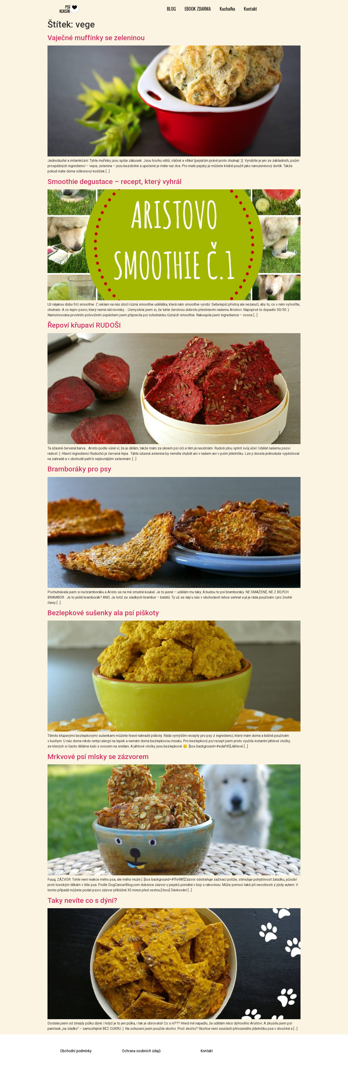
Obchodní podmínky (76, 1050)
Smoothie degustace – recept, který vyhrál (114, 181)
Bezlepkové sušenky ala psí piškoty (103, 613)
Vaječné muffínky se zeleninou (96, 38)
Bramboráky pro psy (79, 469)
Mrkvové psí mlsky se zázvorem (98, 756)
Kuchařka (227, 8)
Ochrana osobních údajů (141, 1050)
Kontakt (250, 8)
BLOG (171, 8)
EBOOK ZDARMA (198, 8)
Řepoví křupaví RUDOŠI (84, 325)
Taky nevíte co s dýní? (82, 900)
